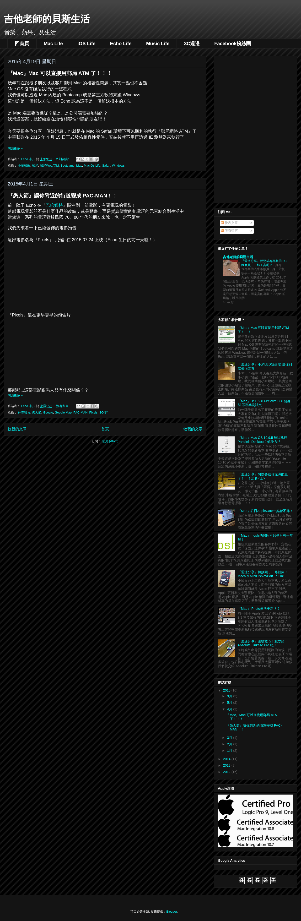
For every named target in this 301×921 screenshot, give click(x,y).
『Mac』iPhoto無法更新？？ (259, 608)
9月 (230, 696)
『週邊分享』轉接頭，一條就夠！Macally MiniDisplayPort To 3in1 (263, 574)
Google (48, 412)
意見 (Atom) (110, 441)
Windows (118, 165)
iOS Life (86, 43)
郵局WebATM (49, 165)
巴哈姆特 (54, 205)
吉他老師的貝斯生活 (47, 19)
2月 (230, 744)
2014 (227, 759)
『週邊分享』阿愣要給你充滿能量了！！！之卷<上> (263, 476)
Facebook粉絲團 (232, 43)
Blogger (171, 911)
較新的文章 (17, 429)
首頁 (105, 429)
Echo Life (121, 43)
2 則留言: (63, 159)
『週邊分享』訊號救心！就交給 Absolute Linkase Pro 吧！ (261, 643)
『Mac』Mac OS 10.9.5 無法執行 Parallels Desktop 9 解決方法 (262, 440)
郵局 (35, 165)
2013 (227, 765)
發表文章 (229, 223)
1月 (230, 750)
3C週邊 (192, 43)
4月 (230, 709)
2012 (227, 772)
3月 (230, 738)
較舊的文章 (193, 429)
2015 (227, 690)
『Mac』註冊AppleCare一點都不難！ (265, 511)
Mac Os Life (92, 165)
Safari (106, 165)
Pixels (93, 412)
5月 (230, 702)
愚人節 (36, 412)
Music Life (158, 43)
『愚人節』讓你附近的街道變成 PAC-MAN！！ (63, 196)
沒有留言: (63, 406)
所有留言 (229, 231)
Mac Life (53, 43)
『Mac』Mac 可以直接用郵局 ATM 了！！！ (60, 73)
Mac (79, 165)
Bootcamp (67, 165)
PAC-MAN (80, 412)
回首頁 (22, 43)
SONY (103, 412)
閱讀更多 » (15, 148)
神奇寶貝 (24, 412)
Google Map (63, 412)
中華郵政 (24, 165)
